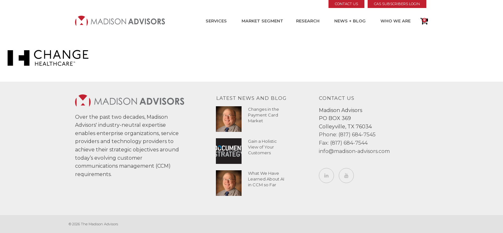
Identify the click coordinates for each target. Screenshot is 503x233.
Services (216, 20)
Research (308, 20)
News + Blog (350, 20)
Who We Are (395, 20)
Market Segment (262, 20)
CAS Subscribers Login (397, 4)
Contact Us (346, 4)
